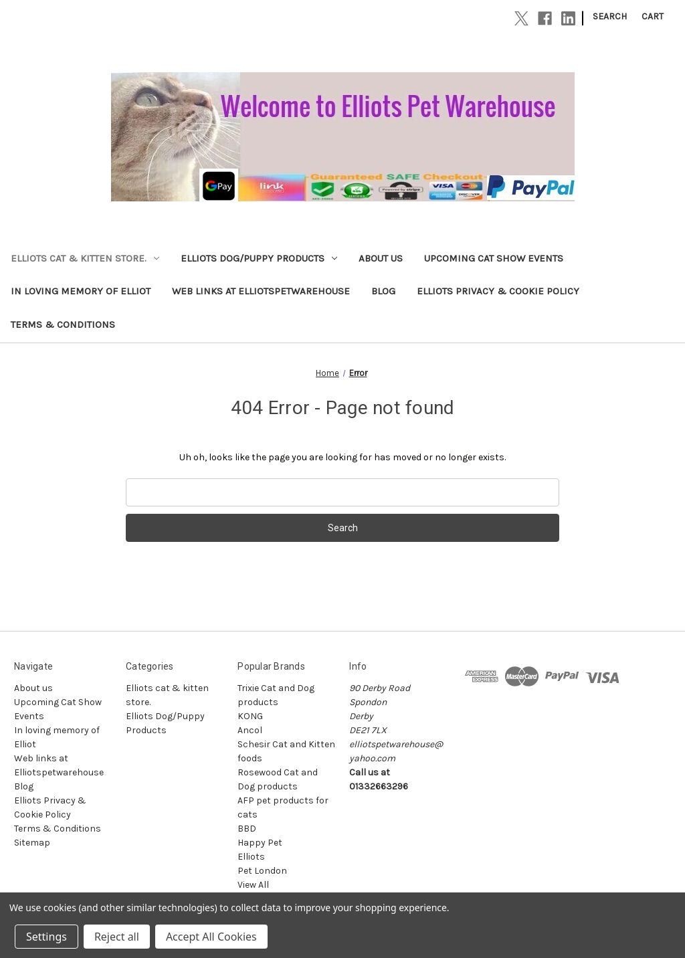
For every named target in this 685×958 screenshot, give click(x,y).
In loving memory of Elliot (81, 291)
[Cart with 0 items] (652, 16)
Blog (383, 291)
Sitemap (32, 842)
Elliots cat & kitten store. (85, 258)
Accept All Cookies (211, 936)
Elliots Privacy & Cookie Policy (498, 291)
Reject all (116, 936)
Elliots (251, 856)
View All (253, 884)
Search (610, 16)
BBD (246, 828)
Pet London (262, 870)
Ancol (249, 730)
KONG (250, 716)
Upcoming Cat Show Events (493, 258)
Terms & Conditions (63, 324)
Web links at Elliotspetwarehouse (261, 291)
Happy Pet (259, 842)
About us (381, 258)
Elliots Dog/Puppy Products (259, 258)
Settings (46, 936)
